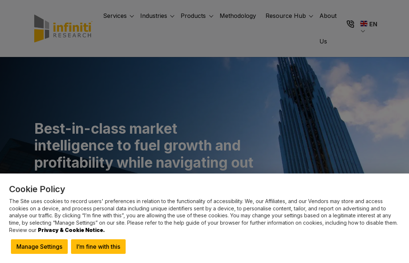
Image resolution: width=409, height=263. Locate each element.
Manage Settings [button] (39, 246)
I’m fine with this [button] (98, 246)
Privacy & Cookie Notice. (71, 230)
